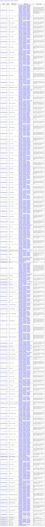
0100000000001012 (3, 444)
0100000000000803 (3, 241)
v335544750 (20, 7)
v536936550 (20, 63)
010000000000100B (3, 413)
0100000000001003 (3, 376)
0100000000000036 (3, 221)
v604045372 (24, 76)
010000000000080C (3, 282)
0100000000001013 (3, 449)
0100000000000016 (3, 92)
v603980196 (28, 232)
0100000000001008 (3, 398)
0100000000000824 (3, 499)
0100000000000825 (3, 502)
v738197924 (24, 451)
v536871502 (24, 9)
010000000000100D (3, 423)
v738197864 (20, 400)
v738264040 (20, 14)
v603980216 (28, 10)
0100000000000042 (3, 524)
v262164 (30, 5)
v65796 (22, 5)
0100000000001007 (3, 393)
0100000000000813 (3, 304)
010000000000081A (3, 328)
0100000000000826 (3, 506)
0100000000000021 (3, 143)
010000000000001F (3, 133)
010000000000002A (3, 172)
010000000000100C (3, 418)
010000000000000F (3, 57)
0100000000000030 (3, 197)
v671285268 (24, 227)
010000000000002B (3, 177)
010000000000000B (3, 41)
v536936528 (28, 9)
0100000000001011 (3, 439)
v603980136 (28, 18)
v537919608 (20, 10)
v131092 (24, 66)
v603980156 (24, 376)
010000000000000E (3, 52)
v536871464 (20, 376)
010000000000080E (3, 287)
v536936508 (24, 69)
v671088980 (20, 77)
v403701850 (28, 74)
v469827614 (20, 9)
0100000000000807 (3, 259)
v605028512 (28, 47)
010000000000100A (3, 407)
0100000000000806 (3, 254)
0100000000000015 (3, 87)
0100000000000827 (3, 510)
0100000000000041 (3, 519)
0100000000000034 (3, 216)
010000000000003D (3, 489)
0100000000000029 (3, 168)
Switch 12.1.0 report (7, 0)
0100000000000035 (3, 478)
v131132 (24, 60)
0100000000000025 (3, 163)
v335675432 (28, 7)
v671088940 (20, 19)
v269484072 (24, 102)
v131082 (24, 55)
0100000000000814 (3, 308)
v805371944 (28, 14)
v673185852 (20, 13)
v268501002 (24, 6)
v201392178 (28, 16)
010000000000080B (3, 279)
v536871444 (28, 139)
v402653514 (20, 27)
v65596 (22, 219)
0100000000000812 (3, 300)
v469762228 (20, 18)
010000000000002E (3, 187)
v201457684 (20, 45)
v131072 (24, 137)
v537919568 (20, 242)
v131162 (24, 5)
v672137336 (24, 53)
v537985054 (24, 10)
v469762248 (24, 246)
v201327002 (24, 16)
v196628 (27, 5)
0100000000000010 (3, 62)
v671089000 (20, 12)
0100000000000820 (3, 354)
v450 (19, 5)
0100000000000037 (3, 459)
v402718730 (28, 8)
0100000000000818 (3, 313)
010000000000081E (3, 346)
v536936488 (24, 363)
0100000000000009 (3, 31)
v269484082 (28, 6)
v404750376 (24, 27)
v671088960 (24, 243)
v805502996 (24, 15)
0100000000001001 (3, 368)
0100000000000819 (3, 320)
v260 (19, 219)
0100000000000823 (3, 473)
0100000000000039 (3, 464)
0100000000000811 (3, 296)
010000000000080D (3, 284)
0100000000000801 (3, 231)
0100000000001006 (3, 389)
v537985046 (24, 93)
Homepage (1, 0)
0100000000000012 (3, 68)
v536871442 (24, 18)
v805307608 (28, 248)
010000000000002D (3, 182)
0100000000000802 (3, 236)
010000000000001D (3, 121)
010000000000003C (3, 486)
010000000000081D (3, 343)
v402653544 (24, 8)
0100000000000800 (3, 226)
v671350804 (28, 243)
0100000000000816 (3, 10)
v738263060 (28, 13)
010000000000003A (3, 482)
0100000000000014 (3, 82)
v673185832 (20, 322)
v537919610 (24, 83)
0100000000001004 (3, 380)
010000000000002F (3, 192)
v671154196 (24, 12)
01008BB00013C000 (4, 456)
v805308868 (28, 19)
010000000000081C (3, 494)
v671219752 (28, 12)
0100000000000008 (3, 27)
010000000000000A (3, 36)
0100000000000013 (3, 75)
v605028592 (24, 11)
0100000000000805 (3, 250)
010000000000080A (3, 275)
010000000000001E (3, 127)
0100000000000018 (3, 97)
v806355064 (28, 15)
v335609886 (24, 7)
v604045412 (20, 11)
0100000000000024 (3, 158)
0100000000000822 (3, 468)
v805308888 (24, 14)
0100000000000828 (3, 517)
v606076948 (28, 11)
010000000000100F (3, 428)
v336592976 (20, 8)
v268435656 (20, 6)
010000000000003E (3, 514)
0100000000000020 (3, 139)
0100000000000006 (3, 18)
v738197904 (24, 19)
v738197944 (24, 13)
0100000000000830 (3, 521)
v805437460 (20, 15)
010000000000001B (3, 112)
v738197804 (20, 234)
